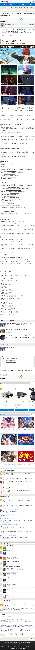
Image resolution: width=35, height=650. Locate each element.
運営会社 (15, 642)
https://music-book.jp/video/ (10, 202)
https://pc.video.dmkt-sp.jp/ (9, 174)
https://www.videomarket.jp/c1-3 (15, 199)
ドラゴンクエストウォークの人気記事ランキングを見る (9, 509)
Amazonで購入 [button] (7, 410)
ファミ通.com (14, 643)
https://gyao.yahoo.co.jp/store (13, 187)
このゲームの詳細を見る (11, 350)
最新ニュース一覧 (19, 7)
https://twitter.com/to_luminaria (11, 362)
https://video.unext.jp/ (10, 180)
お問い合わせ (6, 642)
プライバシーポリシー (21, 642)
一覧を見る (32, 414)
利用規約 (11, 642)
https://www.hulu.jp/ (7, 178)
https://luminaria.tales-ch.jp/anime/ (7, 211)
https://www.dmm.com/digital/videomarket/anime (15, 191)
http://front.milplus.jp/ (9, 200)
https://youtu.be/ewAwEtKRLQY (6, 144)
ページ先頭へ (31, 638)
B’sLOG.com (20, 643)
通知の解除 (28, 642)
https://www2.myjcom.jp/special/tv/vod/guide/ (19, 188)
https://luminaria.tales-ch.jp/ (10, 360)
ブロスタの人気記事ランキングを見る (7, 518)
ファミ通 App (4, 2)
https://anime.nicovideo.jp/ (15, 193)
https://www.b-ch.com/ (14, 197)
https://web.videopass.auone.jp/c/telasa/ (13, 190)
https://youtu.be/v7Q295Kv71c (6, 157)
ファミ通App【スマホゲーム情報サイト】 (7, 7)
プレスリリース (26, 7)
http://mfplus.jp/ (11, 203)
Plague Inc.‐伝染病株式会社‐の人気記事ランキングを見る (9, 524)
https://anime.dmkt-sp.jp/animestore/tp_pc (16, 172)
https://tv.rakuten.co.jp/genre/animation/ (14, 205)
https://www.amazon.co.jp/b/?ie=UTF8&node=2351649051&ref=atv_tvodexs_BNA (16, 169)
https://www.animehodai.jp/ (12, 171)
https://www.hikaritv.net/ (11, 177)
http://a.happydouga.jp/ (11, 196)
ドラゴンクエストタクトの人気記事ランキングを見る (9, 535)
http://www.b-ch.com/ (14, 175)
